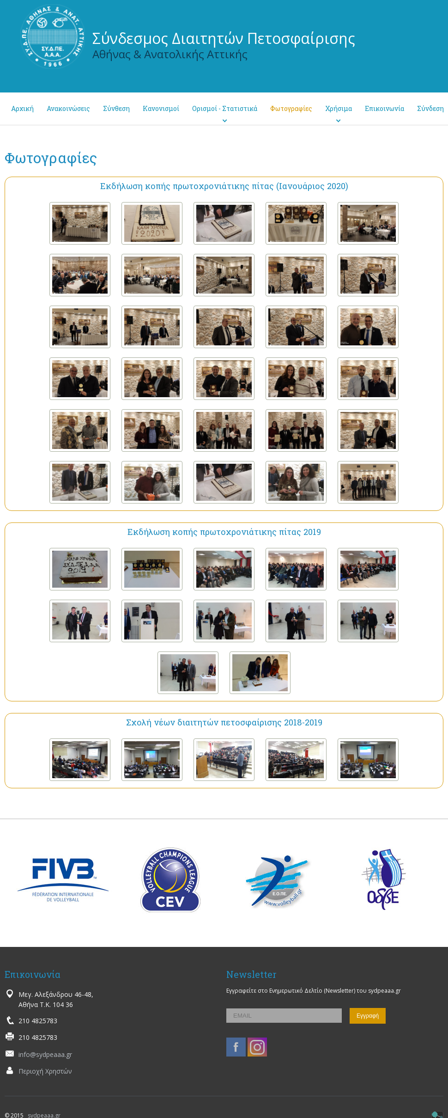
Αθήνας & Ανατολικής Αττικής (170, 53)
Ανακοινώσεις (68, 108)
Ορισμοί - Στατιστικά (224, 108)
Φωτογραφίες (291, 108)
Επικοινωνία (384, 108)
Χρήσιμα (338, 108)
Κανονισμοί (161, 108)
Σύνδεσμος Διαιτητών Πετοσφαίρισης (223, 38)
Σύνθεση (116, 108)
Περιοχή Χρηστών (45, 1071)
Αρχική (22, 108)
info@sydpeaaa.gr (45, 1054)
